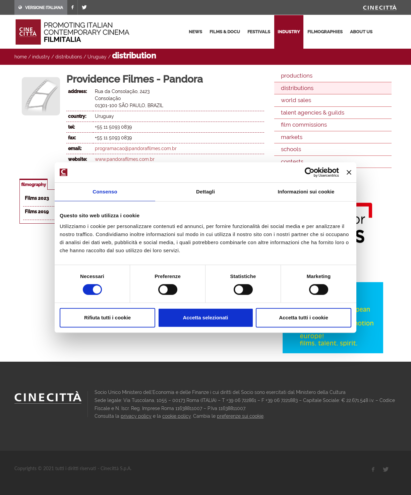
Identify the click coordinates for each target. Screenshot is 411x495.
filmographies (325, 31)
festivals (258, 31)
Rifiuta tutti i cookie (107, 317)
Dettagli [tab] (205, 191)
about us (361, 31)
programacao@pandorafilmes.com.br (136, 148)
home (20, 56)
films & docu (225, 31)
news (195, 31)
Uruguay (97, 56)
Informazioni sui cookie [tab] (306, 191)
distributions (68, 56)
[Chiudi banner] (349, 172)
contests (292, 161)
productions (296, 75)
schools (291, 149)
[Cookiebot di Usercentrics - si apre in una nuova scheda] (309, 172)
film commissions (304, 124)
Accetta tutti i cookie (303, 317)
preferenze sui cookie (240, 416)
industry (289, 31)
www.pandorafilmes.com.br (125, 159)
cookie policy (176, 416)
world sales (296, 100)
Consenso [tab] (105, 191)
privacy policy (136, 416)
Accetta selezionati (205, 317)
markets (291, 137)
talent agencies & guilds (312, 112)
